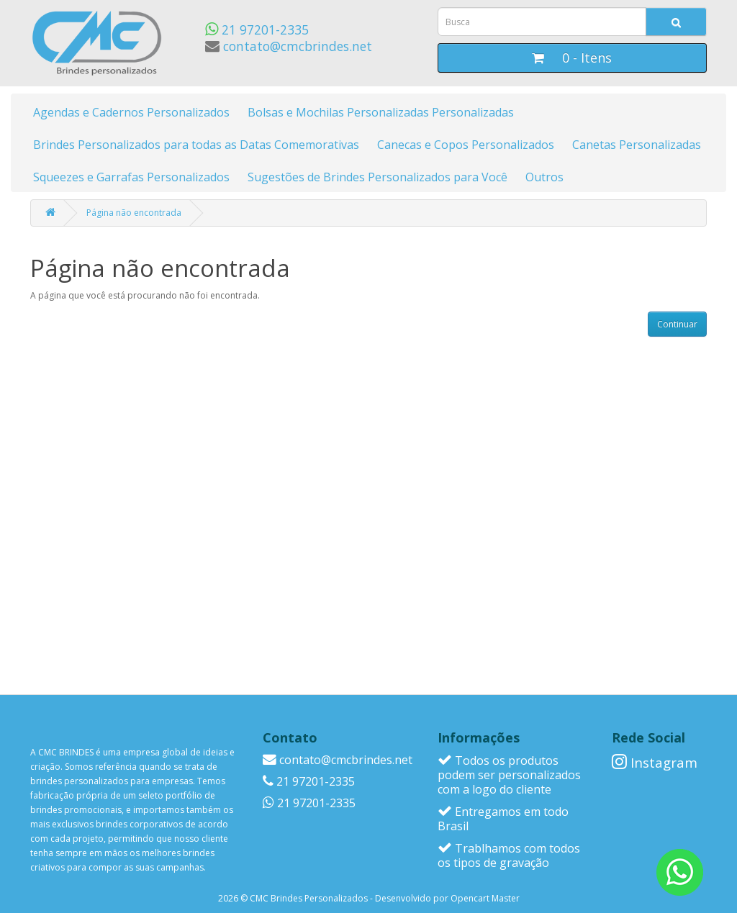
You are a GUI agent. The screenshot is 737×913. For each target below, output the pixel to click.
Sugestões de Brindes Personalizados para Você (377, 177)
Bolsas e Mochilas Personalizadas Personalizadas (381, 112)
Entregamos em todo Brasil (503, 819)
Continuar (677, 324)
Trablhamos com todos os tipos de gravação (509, 855)
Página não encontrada (133, 212)
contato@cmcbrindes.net (288, 46)
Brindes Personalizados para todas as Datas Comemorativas (196, 145)
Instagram (654, 762)
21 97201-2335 (257, 29)
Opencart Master (485, 898)
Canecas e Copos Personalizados (465, 145)
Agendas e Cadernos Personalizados (131, 112)
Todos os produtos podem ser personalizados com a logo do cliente (509, 775)
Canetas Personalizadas (636, 145)
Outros (544, 177)
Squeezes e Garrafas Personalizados (131, 177)
